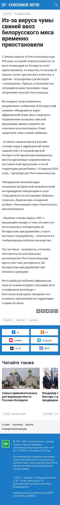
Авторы (29, 425)
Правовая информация (14, 429)
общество (20, 320)
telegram (44, 340)
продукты (7, 320)
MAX (44, 348)
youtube (15, 340)
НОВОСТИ (7, 14)
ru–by (15, 348)
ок (44, 332)
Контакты (18, 425)
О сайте (6, 425)
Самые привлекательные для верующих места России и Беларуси (19, 396)
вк (15, 332)
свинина (33, 320)
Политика (48, 414)
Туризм (6, 414)
